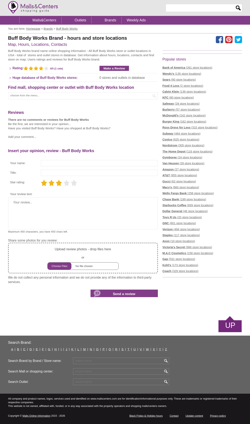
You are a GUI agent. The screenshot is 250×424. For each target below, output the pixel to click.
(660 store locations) (181, 187)
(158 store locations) (188, 253)
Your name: (18, 163)
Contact (174, 415)
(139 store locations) (184, 91)
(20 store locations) (182, 217)
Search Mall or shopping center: (30, 371)
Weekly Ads (136, 20)
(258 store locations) (188, 193)
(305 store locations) (183, 145)
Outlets (80, 20)
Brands (110, 20)
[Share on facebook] (219, 39)
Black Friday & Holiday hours (146, 415)
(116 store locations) (188, 151)
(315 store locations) (190, 127)
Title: (13, 172)
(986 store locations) (187, 247)
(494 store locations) (181, 229)
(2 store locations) (183, 85)
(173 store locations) (180, 265)
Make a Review (114, 68)
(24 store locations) (182, 157)
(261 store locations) (187, 67)
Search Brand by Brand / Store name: (35, 360)
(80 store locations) (179, 79)
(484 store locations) (182, 133)
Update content (194, 415)
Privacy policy (218, 415)
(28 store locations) (181, 103)
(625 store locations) (181, 139)
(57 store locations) (181, 109)
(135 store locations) (182, 73)
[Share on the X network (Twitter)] (238, 39)
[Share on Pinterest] (229, 39)
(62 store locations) (179, 181)
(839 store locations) (188, 205)
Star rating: (17, 182)
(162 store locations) (184, 121)
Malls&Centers (44, 20)
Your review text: (21, 194)
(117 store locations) (181, 235)
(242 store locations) (184, 115)
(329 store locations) (181, 271)
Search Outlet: (18, 381)
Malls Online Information (36, 415)
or (83, 258)
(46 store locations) (185, 211)
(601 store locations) (179, 223)
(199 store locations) (184, 199)
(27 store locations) (181, 169)
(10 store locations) (179, 241)
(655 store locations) (180, 175)
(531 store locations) (179, 259)
